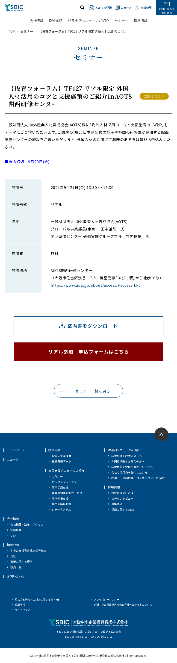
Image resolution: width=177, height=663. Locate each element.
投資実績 (55, 20)
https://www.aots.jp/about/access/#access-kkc (96, 285)
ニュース (123, 7)
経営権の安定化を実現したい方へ (132, 467)
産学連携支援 (60, 498)
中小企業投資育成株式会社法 (28, 550)
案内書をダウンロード (92, 325)
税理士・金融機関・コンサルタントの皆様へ (139, 478)
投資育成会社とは (122, 493)
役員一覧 (15, 567)
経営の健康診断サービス (67, 493)
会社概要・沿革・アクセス (26, 524)
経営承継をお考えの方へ (126, 456)
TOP (11, 31)
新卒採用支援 (60, 487)
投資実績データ (61, 461)
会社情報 (36, 20)
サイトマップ (22, 609)
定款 (13, 556)
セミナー (121, 20)
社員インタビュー (122, 498)
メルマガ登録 (100, 7)
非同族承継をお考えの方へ (128, 461)
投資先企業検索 (61, 456)
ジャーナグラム (61, 509)
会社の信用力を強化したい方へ (130, 472)
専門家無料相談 (61, 504)
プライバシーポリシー (106, 599)
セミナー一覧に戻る (92, 391)
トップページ (16, 450)
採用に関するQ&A (122, 509)
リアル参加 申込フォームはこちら (88, 351)
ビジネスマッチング (64, 482)
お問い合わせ (16, 576)
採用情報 (141, 20)
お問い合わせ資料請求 (167, 8)
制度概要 (15, 530)
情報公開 (143, 7)
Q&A (13, 535)
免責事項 (20, 604)
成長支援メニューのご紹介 (88, 20)
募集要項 (116, 504)
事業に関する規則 (21, 561)
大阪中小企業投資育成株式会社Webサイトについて (123, 604)
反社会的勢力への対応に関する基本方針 (38, 599)
